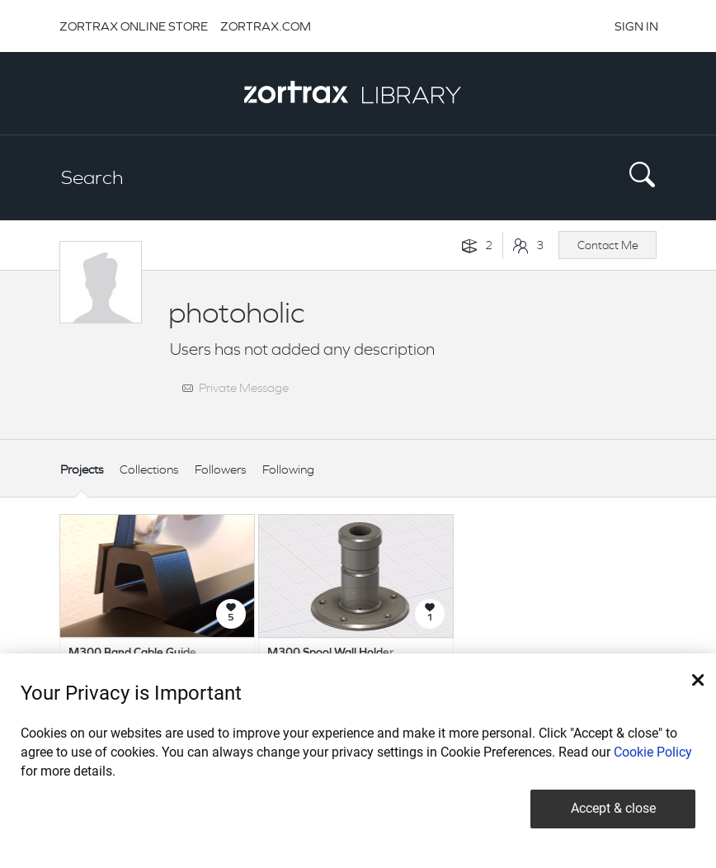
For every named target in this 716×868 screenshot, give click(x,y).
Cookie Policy (653, 752)
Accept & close (613, 808)
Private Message (244, 387)
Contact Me (607, 245)
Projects (81, 469)
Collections (149, 469)
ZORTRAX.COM (265, 26)
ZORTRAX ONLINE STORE (133, 26)
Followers (220, 469)
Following (288, 469)
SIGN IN (636, 26)
